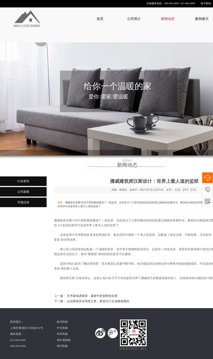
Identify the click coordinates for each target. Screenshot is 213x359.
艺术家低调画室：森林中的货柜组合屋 (92, 296)
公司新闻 (23, 191)
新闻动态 (168, 19)
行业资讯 (23, 181)
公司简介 (134, 19)
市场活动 (23, 202)
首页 (100, 19)
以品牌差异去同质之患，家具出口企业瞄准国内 (98, 301)
